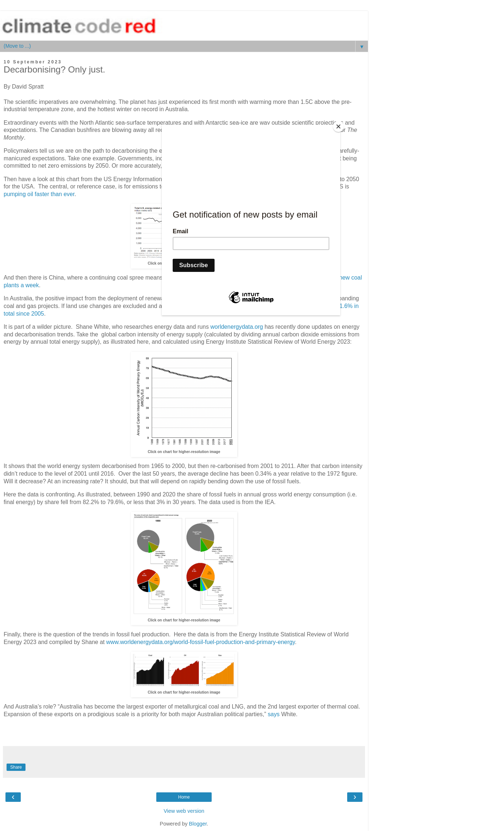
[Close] (338, 126)
